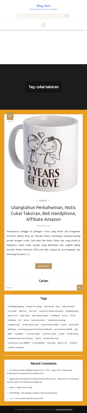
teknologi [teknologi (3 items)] (51, 343)
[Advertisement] (43, 47)
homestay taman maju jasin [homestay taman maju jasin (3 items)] (51, 311)
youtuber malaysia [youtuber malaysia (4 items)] (16, 347)
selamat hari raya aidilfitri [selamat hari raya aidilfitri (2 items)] (19, 343)
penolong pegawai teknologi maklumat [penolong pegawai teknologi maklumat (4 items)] (35, 329)
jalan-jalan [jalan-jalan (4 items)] (25, 315)
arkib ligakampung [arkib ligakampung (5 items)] (16, 306)
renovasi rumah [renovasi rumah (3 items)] (33, 334)
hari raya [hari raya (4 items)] (33, 311)
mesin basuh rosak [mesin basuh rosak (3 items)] (30, 324)
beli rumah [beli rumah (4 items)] (48, 306)
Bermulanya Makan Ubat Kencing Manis (39, 393)
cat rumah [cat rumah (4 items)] (12, 311)
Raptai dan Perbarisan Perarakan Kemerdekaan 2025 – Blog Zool (37, 379)
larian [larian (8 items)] (26, 320)
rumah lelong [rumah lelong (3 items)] (72, 334)
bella (11, 387)
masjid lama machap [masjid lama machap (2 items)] (56, 320)
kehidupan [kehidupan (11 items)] (55, 315)
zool (48, 226)
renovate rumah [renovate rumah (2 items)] (49, 334)
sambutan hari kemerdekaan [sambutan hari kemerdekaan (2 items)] (20, 338)
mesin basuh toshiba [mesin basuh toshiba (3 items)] (50, 324)
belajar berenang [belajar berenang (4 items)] (34, 306)
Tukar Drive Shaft (24, 387)
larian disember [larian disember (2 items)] (38, 320)
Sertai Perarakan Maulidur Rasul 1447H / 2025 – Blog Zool (34, 370)
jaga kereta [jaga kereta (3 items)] (13, 315)
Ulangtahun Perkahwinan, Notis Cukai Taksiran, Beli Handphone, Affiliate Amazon (43, 213)
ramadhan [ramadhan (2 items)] (18, 334)
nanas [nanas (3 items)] (63, 324)
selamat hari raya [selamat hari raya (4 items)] (50, 338)
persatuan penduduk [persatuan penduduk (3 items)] (63, 329)
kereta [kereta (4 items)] (65, 315)
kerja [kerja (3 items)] (72, 315)
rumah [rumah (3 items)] (61, 334)
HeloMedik (14, 393)
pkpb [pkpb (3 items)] (10, 334)
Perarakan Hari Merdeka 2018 (29, 398)
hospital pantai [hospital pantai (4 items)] (72, 311)
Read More (43, 266)
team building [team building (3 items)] (38, 343)
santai (43, 200)
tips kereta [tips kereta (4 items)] (62, 343)
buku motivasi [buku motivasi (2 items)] (68, 306)
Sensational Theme (64, 409)
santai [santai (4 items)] (38, 338)
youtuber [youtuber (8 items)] (74, 343)
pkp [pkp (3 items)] (76, 329)
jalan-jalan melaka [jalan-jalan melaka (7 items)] (40, 315)
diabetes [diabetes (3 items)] (23, 311)
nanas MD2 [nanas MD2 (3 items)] (74, 324)
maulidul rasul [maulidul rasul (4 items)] (14, 324)
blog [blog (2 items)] (58, 306)
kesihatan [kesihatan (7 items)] (12, 320)
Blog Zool (43, 6)
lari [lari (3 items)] (20, 320)
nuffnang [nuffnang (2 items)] (12, 329)
